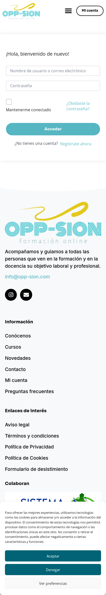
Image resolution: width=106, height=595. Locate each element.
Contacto (15, 369)
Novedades (18, 358)
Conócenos (18, 336)
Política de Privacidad (29, 447)
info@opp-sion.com (27, 277)
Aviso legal (17, 425)
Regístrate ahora (75, 144)
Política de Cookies (26, 458)
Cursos (13, 347)
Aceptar (53, 556)
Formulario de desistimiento (36, 469)
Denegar (53, 569)
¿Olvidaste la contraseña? (78, 106)
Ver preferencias (53, 583)
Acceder (53, 129)
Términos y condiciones (32, 436)
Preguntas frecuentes (29, 391)
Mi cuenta (16, 380)
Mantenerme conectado (28, 109)
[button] (68, 10)
